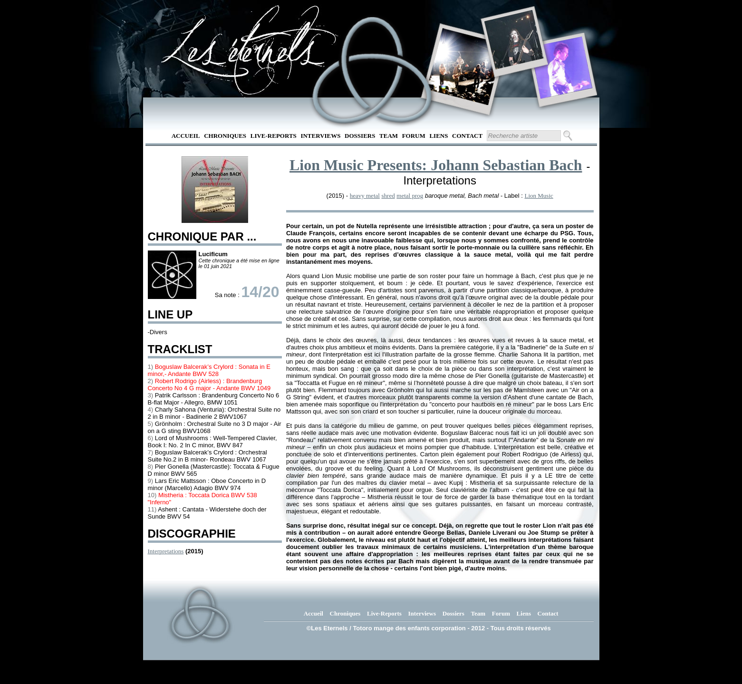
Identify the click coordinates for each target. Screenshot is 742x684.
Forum (413, 135)
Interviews (320, 135)
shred (388, 195)
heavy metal (365, 195)
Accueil (186, 135)
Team (388, 135)
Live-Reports (274, 135)
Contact (467, 135)
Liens (438, 135)
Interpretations (166, 551)
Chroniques (225, 135)
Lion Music (538, 195)
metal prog (409, 195)
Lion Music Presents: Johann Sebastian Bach (435, 164)
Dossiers (360, 135)
